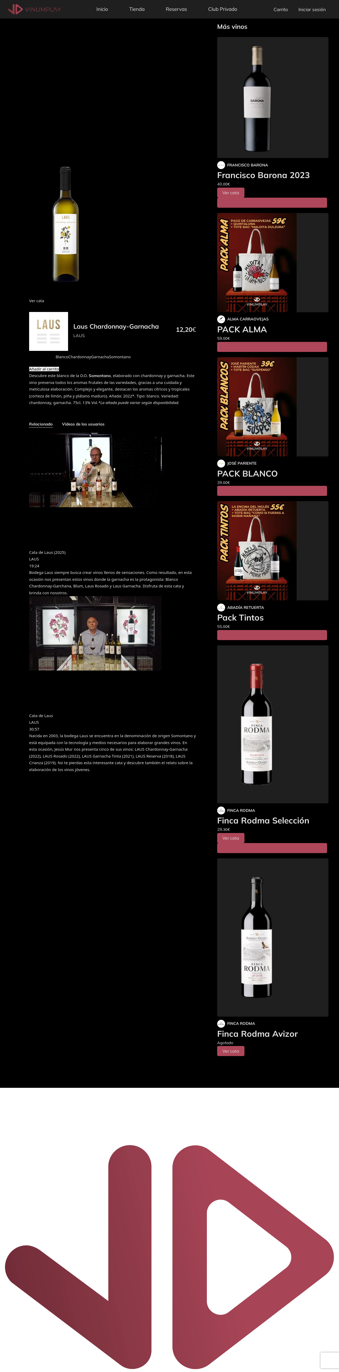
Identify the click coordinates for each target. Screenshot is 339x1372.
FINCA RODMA (241, 810)
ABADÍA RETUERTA (245, 607)
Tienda (137, 9)
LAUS (79, 335)
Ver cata (230, 192)
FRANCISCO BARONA (247, 164)
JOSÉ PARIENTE (242, 463)
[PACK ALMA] (272, 262)
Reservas (176, 9)
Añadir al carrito (44, 369)
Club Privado (222, 9)
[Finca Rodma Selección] (272, 724)
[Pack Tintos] (272, 550)
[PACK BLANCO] (272, 406)
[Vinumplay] (34, 8)
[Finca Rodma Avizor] (272, 937)
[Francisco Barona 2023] (272, 97)
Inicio (102, 9)
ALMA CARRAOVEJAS (248, 319)
